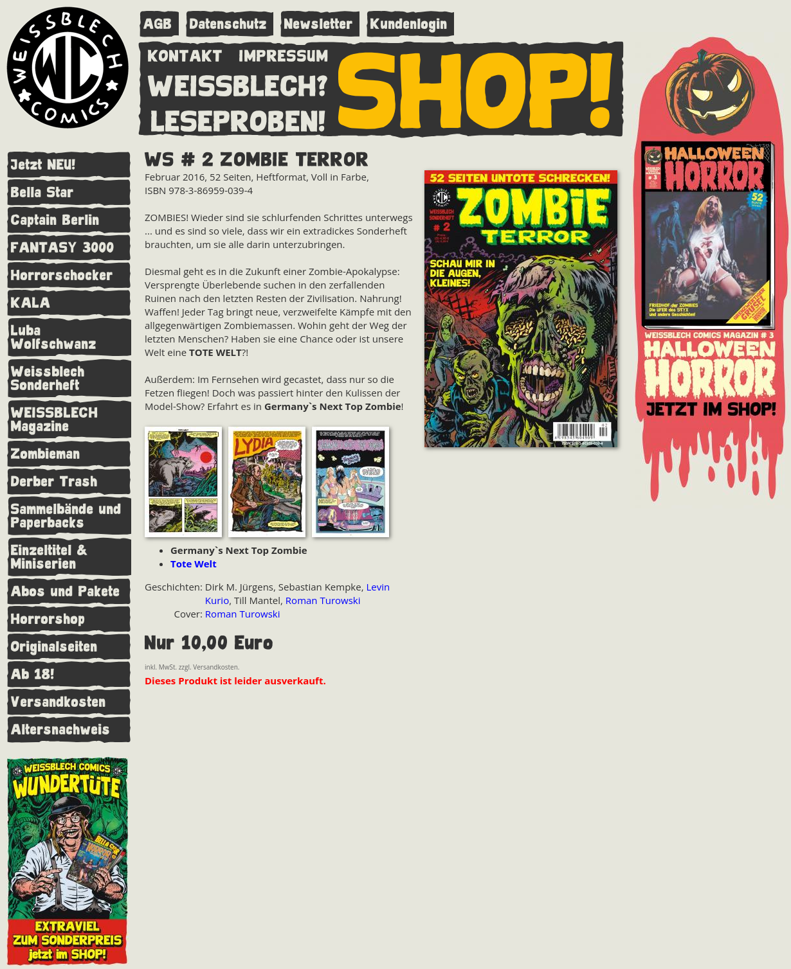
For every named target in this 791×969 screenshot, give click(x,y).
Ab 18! (33, 674)
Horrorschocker (62, 275)
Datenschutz (228, 24)
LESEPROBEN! (238, 119)
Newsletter (318, 24)
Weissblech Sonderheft (48, 378)
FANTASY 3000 (62, 247)
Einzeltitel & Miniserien (49, 557)
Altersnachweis (61, 729)
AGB (157, 24)
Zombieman (45, 454)
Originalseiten (54, 646)
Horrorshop (48, 619)
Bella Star (42, 192)
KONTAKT (185, 53)
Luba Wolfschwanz (53, 337)
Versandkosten (58, 702)
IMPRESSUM (284, 53)
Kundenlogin (409, 24)
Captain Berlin (55, 220)
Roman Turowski (323, 600)
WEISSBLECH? (238, 83)
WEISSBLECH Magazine (54, 419)
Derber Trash (54, 481)
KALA (31, 303)
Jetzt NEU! (43, 164)
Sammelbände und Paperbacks (66, 516)
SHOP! (476, 88)
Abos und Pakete (65, 591)
